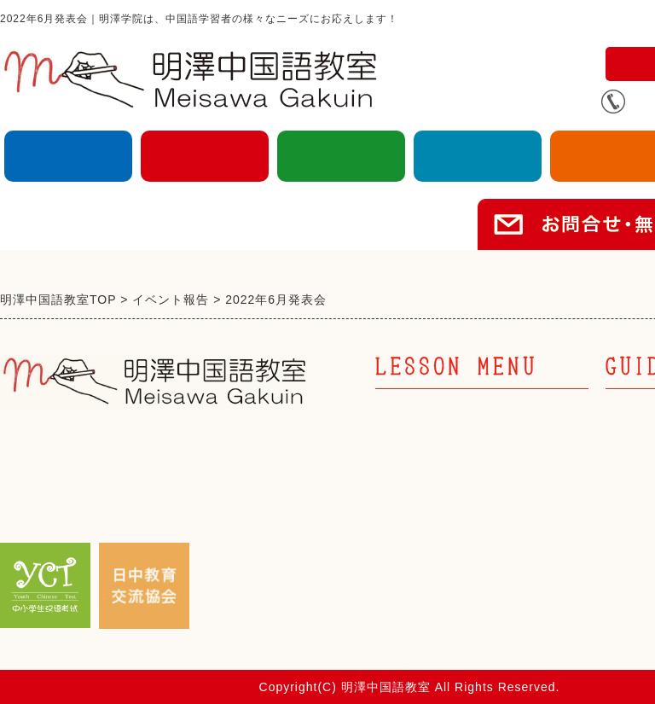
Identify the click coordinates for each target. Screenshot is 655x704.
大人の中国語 (68, 156)
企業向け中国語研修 (477, 155)
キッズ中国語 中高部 (447, 535)
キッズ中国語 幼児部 (447, 476)
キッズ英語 (341, 156)
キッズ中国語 (205, 156)
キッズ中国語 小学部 (447, 505)
